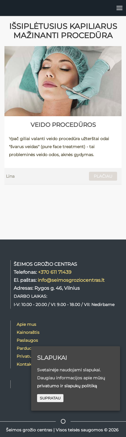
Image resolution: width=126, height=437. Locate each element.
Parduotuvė (29, 348)
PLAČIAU (103, 176)
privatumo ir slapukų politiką (67, 386)
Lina (10, 176)
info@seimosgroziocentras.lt (71, 280)
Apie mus (26, 324)
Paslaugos (27, 340)
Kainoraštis (28, 332)
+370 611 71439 (54, 272)
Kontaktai (27, 364)
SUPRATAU (50, 398)
